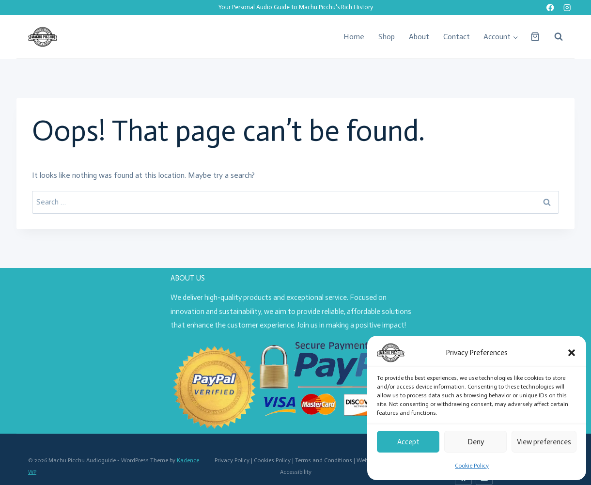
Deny (475, 442)
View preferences (544, 442)
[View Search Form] (553, 36)
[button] (571, 353)
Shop (386, 36)
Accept (408, 442)
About (419, 36)
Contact (456, 36)
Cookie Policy (472, 465)
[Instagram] (567, 7)
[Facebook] (550, 7)
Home (353, 36)
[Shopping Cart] (535, 36)
